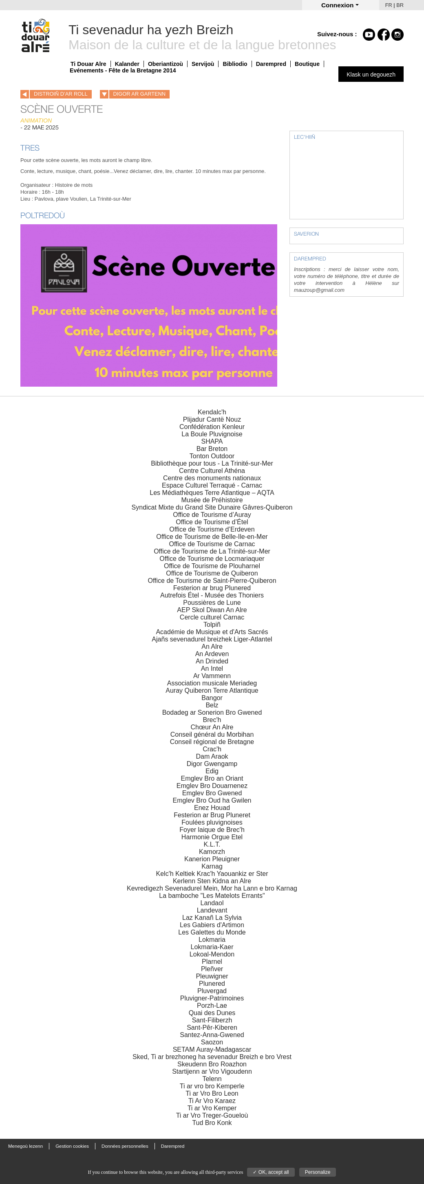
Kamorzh (212, 851)
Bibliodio (235, 64)
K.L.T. (212, 844)
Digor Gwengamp (212, 763)
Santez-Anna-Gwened (212, 1034)
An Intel (212, 668)
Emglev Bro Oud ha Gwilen (212, 800)
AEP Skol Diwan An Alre (212, 609)
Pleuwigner (212, 976)
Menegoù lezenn (25, 1146)
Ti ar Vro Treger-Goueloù (212, 1115)
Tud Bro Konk (212, 1122)
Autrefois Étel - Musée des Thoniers (212, 595)
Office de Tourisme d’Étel (212, 522)
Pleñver (212, 968)
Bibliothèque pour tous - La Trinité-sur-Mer (212, 463)
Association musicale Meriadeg (212, 683)
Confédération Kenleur (212, 426)
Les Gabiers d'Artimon (212, 924)
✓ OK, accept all (271, 1172)
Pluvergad (212, 990)
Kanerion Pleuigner (212, 859)
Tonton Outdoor (212, 456)
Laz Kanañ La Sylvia (212, 917)
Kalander (127, 64)
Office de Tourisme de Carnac (212, 544)
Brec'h (212, 719)
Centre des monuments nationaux (212, 478)
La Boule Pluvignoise (211, 434)
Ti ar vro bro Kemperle (212, 1086)
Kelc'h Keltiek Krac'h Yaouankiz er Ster (212, 873)
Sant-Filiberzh (212, 1020)
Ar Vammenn (212, 675)
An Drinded (212, 661)
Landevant (212, 910)
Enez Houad (212, 807)
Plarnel (212, 961)
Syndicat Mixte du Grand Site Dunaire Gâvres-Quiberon (212, 507)
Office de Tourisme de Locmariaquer (211, 558)
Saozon (212, 1042)
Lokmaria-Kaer (212, 946)
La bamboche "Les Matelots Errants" (212, 895)
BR (400, 5)
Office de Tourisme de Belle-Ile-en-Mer (211, 536)
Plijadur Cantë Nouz (212, 419)
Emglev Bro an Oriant (212, 778)
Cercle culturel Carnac (212, 617)
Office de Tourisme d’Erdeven (211, 529)
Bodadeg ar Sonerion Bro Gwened (212, 712)
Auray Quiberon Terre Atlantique (212, 690)
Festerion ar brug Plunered (212, 587)
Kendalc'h (212, 412)
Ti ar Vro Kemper (212, 1108)
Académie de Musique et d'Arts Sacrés (212, 631)
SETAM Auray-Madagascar (212, 1049)
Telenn (211, 1078)
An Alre (212, 646)
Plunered (212, 983)
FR (388, 5)
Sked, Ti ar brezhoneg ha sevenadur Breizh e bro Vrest (212, 1056)
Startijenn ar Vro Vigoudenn (212, 1071)
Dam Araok (212, 756)
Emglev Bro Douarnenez (212, 785)
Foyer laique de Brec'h (212, 829)
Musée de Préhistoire (212, 500)
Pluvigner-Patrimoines (212, 998)
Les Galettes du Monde (211, 932)
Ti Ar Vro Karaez (212, 1100)
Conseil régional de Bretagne (212, 741)
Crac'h (212, 749)
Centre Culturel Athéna (212, 470)
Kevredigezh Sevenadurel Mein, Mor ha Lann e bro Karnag (212, 888)
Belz (211, 705)
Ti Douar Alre (88, 64)
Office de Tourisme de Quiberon (212, 573)
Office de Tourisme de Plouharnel (212, 565)
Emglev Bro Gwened (212, 793)
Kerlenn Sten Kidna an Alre (212, 881)
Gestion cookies (72, 1146)
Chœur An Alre (212, 727)
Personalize (318, 1172)
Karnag (212, 866)
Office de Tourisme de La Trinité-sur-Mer (212, 551)
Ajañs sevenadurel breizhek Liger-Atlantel (212, 639)
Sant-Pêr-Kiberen (212, 1027)
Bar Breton (212, 448)
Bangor (212, 697)
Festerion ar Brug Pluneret (212, 815)
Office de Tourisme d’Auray (212, 514)
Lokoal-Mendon (212, 954)
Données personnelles (125, 1146)
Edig (212, 771)
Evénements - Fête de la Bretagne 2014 (123, 70)
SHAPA (212, 441)
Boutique (307, 64)
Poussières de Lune (212, 602)
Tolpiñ (212, 624)
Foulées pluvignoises (211, 822)
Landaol (212, 902)
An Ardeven (212, 653)
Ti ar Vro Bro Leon (212, 1093)
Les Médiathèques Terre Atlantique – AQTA (212, 492)
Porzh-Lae (212, 1005)
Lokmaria (212, 939)
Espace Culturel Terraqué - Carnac (212, 485)
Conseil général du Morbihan (212, 734)
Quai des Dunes (212, 1012)
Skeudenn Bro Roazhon (212, 1064)
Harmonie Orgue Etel (212, 837)
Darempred (271, 64)
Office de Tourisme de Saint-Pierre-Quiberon (212, 580)
